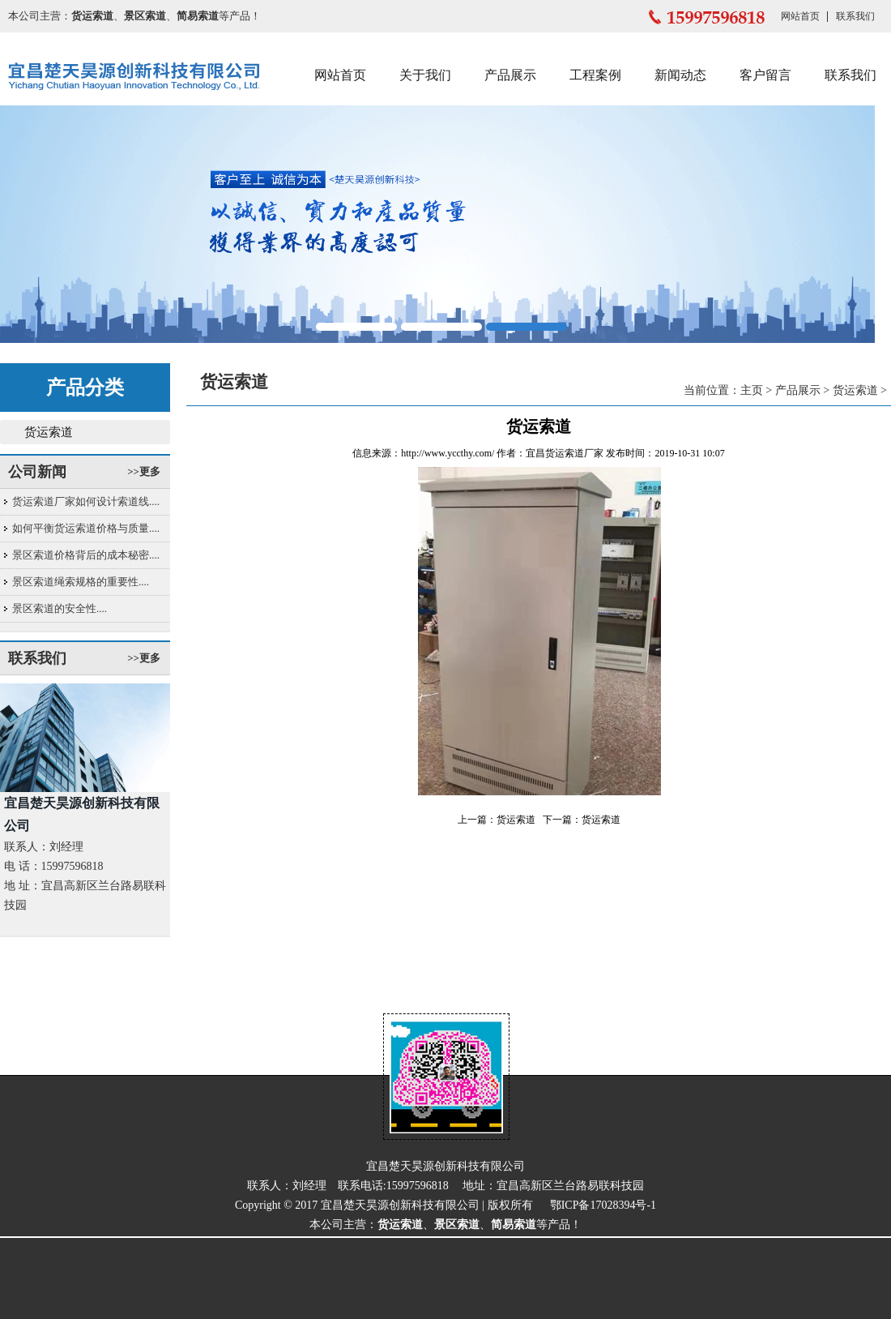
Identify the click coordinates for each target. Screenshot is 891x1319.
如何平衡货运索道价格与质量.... (86, 528)
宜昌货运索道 (555, 453)
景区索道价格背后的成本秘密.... (86, 555)
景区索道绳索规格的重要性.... (80, 582)
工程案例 (595, 75)
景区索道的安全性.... (59, 608)
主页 (751, 390)
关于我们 (425, 75)
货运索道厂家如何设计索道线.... (86, 501)
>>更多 (143, 471)
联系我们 (855, 16)
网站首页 (800, 16)
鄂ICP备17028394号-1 (603, 1205)
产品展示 (510, 75)
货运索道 (48, 432)
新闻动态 (680, 75)
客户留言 (765, 75)
